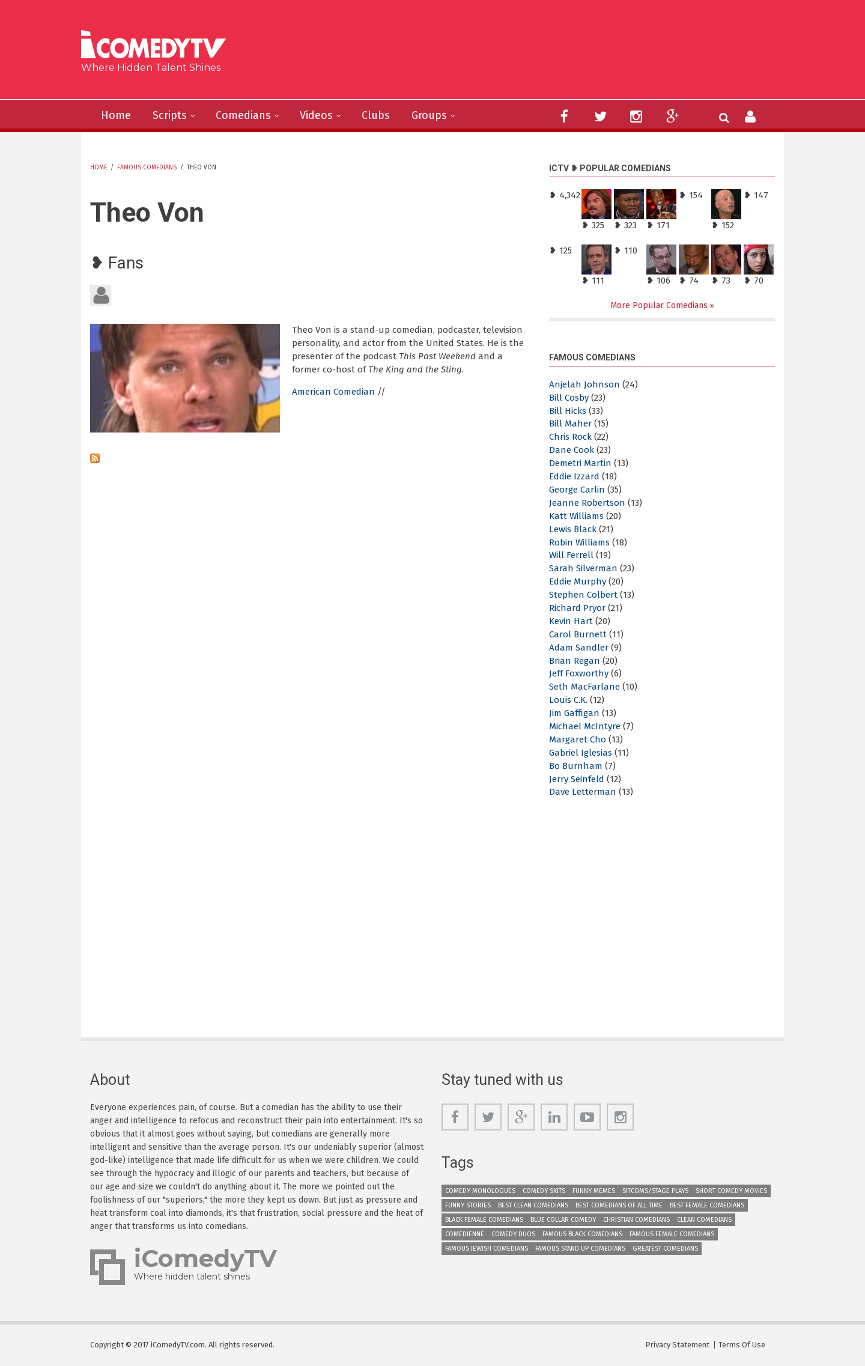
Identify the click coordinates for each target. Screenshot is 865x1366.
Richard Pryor (577, 608)
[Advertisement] (525, 54)
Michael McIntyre (585, 726)
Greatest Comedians (665, 1248)
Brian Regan (574, 660)
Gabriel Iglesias (580, 752)
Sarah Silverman (583, 568)
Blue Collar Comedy (563, 1220)
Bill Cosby (569, 397)
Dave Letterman (582, 791)
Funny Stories (468, 1205)
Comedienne (464, 1234)
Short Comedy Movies (731, 1191)
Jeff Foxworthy (579, 673)
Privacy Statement (677, 1345)
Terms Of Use (741, 1345)
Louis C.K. (568, 699)
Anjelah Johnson (584, 384)
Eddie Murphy (577, 581)
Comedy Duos (513, 1234)
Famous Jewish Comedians (486, 1248)
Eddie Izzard (574, 476)
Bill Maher (570, 423)
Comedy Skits (544, 1191)
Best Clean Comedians (533, 1205)
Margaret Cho (577, 739)
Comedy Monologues (480, 1191)
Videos (316, 115)
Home (116, 115)
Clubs (376, 115)
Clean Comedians (704, 1220)
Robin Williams (579, 542)
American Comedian (333, 391)
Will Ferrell (571, 555)
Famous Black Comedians (582, 1234)
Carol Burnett (578, 634)
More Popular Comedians (660, 305)
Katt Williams (576, 516)
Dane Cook (571, 450)
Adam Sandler (579, 647)
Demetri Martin (580, 463)
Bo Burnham (575, 765)
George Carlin (577, 489)
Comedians (243, 115)
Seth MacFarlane (584, 686)
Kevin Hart (571, 621)
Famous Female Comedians (672, 1234)
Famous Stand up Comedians (580, 1248)
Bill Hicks (567, 410)
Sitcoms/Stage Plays (655, 1191)
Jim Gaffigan (574, 713)
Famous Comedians (147, 167)
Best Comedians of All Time (619, 1205)
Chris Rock (570, 436)
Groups (429, 115)
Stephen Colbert (583, 594)
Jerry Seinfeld (576, 779)
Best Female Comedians (707, 1205)
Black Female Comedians (484, 1220)
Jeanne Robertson (587, 502)
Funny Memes (593, 1191)
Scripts (170, 115)
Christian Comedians (636, 1220)
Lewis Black (572, 529)
